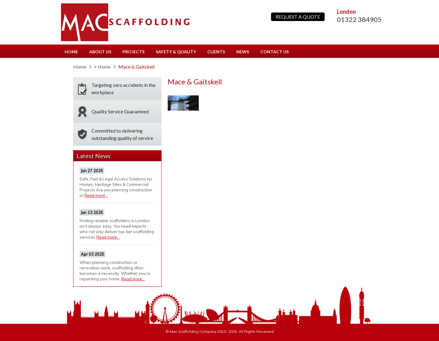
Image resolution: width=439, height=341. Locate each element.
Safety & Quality (176, 51)
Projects (134, 51)
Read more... (96, 195)
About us (100, 51)
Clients (216, 51)
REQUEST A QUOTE (298, 17)
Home (71, 51)
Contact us (274, 51)
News (242, 51)
